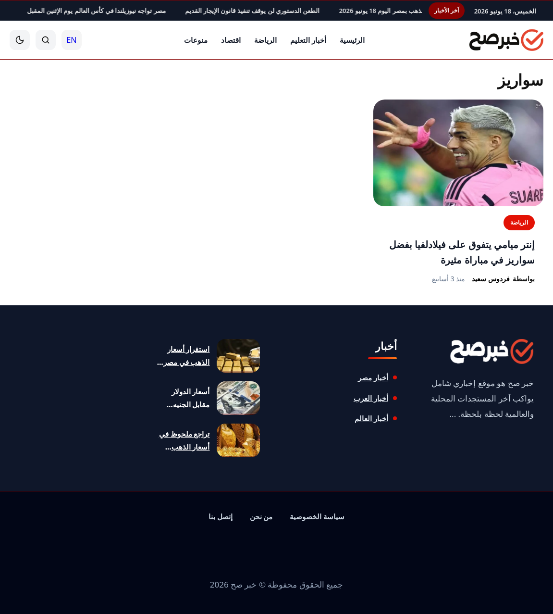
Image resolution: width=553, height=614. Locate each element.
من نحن (261, 516)
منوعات (196, 40)
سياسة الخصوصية (317, 516)
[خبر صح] (505, 40)
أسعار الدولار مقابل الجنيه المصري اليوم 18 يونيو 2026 (183, 399)
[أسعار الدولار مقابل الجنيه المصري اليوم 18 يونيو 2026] (238, 398)
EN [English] (71, 40)
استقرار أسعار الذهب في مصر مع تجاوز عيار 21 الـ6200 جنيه (184, 356)
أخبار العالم (371, 418)
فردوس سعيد (491, 279)
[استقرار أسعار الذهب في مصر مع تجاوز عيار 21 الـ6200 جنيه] (238, 356)
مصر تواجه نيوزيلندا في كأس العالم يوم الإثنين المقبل (77, 10)
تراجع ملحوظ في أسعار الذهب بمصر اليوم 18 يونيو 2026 (394, 10)
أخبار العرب (371, 398)
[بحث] (46, 40)
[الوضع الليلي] (20, 40)
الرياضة (265, 40)
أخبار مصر (373, 377)
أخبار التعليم (308, 40)
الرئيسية (352, 40)
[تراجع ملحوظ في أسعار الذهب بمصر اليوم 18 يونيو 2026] (238, 440)
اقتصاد (231, 40)
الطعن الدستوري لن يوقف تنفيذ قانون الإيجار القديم (233, 10)
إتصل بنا (221, 516)
